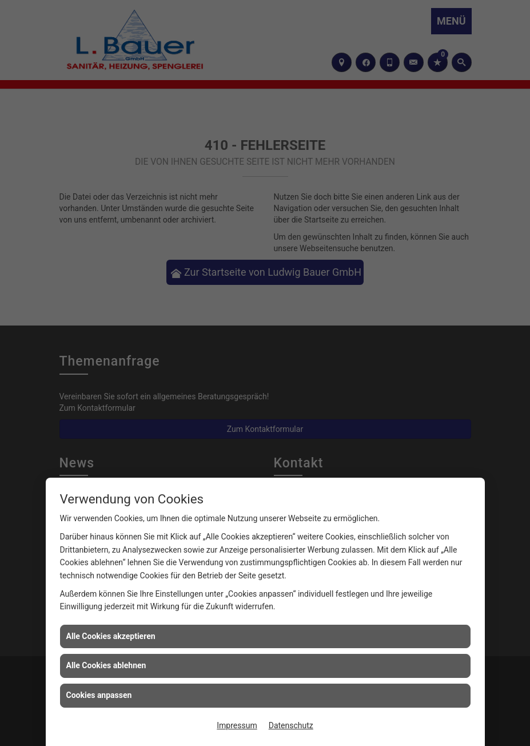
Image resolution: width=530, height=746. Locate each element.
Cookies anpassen (99, 695)
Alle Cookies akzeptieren (111, 636)
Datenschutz (291, 725)
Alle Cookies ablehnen (106, 665)
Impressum (237, 725)
